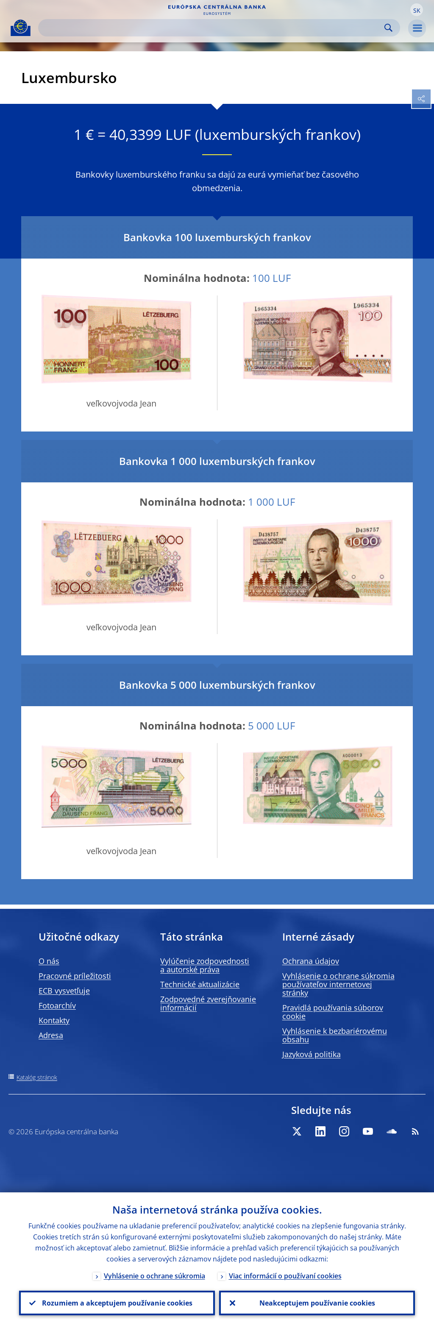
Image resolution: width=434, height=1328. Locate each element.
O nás (49, 961)
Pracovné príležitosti (75, 976)
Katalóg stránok (37, 1077)
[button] (416, 9)
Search (388, 27)
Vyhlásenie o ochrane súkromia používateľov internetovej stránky (338, 984)
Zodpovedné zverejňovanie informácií (208, 1003)
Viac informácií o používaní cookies (285, 1276)
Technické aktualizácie (199, 984)
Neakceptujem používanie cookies (317, 1303)
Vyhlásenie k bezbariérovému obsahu (334, 1035)
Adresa (51, 1035)
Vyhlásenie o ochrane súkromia (154, 1276)
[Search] (212, 27)
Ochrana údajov (310, 961)
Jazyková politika (311, 1054)
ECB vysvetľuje (64, 991)
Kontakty (54, 1020)
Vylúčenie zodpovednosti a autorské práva (204, 965)
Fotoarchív (57, 1005)
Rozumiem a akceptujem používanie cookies (117, 1303)
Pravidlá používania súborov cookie (332, 1011)
